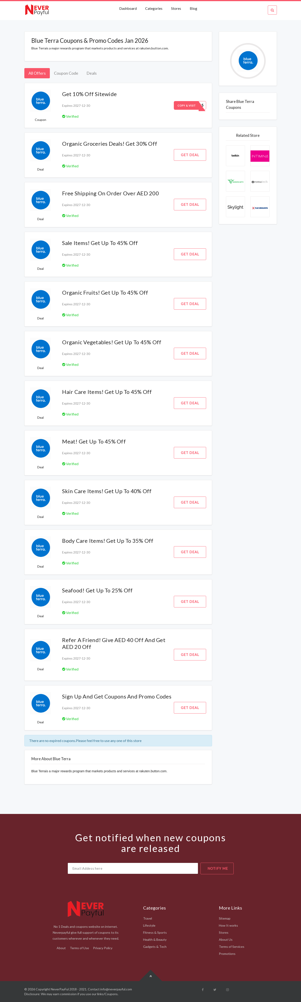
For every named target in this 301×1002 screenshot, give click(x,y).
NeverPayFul (60, 989)
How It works (228, 925)
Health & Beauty (155, 939)
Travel (147, 918)
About (61, 948)
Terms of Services (231, 946)
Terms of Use (79, 948)
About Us (226, 939)
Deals (91, 73)
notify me (217, 868)
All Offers (37, 73)
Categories (153, 8)
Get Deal (190, 155)
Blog (193, 8)
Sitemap (224, 918)
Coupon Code (66, 73)
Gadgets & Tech (155, 946)
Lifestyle (149, 925)
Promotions (227, 954)
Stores (176, 8)
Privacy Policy (102, 948)
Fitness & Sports (155, 932)
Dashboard (128, 8)
